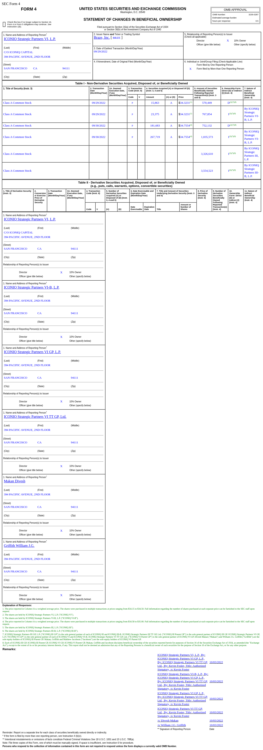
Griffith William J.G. (19, 546)
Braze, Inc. (102, 37)
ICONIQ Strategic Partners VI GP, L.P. (32, 352)
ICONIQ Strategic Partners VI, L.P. (30, 39)
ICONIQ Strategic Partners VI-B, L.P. (31, 287)
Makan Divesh (14, 481)
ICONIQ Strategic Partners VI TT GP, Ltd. (35, 417)
